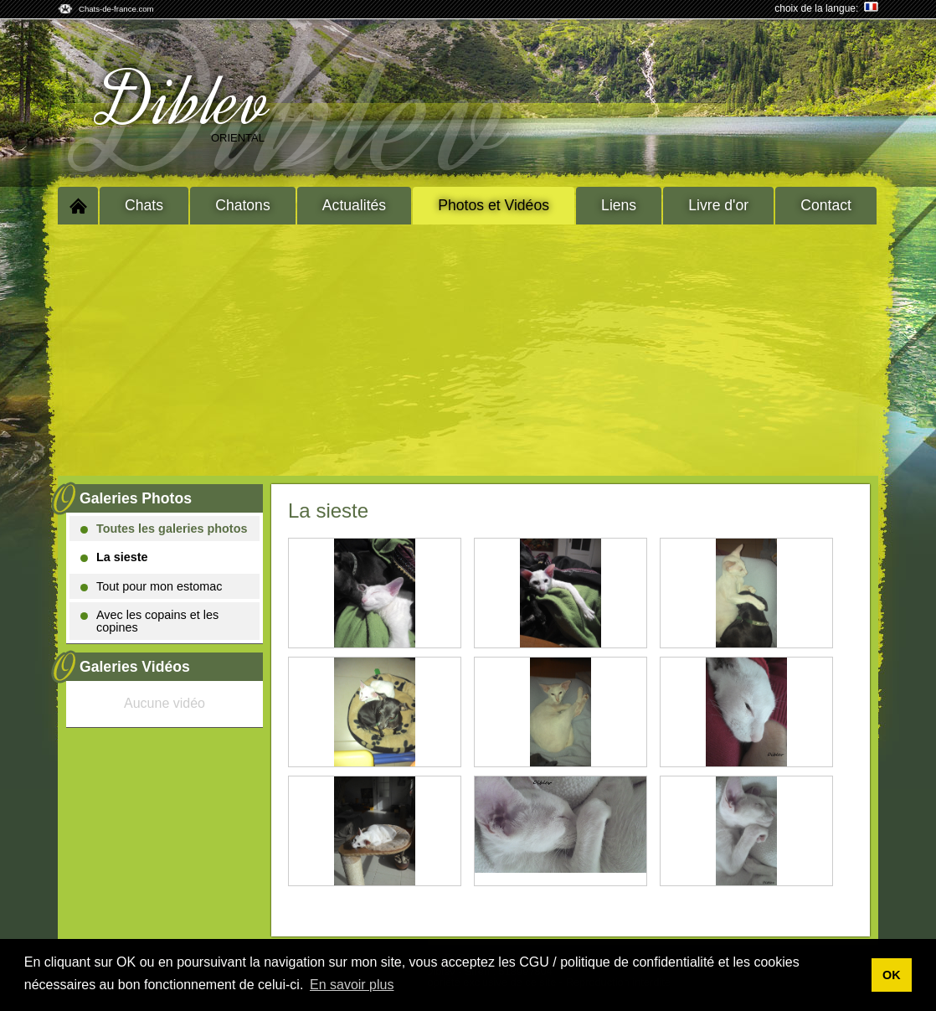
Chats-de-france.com (116, 8)
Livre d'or (718, 205)
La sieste (114, 557)
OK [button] (891, 975)
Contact (825, 205)
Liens (618, 205)
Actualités (354, 205)
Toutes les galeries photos (163, 528)
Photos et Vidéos (493, 205)
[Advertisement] (468, 350)
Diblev (186, 101)
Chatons (242, 205)
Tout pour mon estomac (151, 586)
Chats (144, 205)
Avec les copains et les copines (149, 620)
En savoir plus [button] (352, 984)
